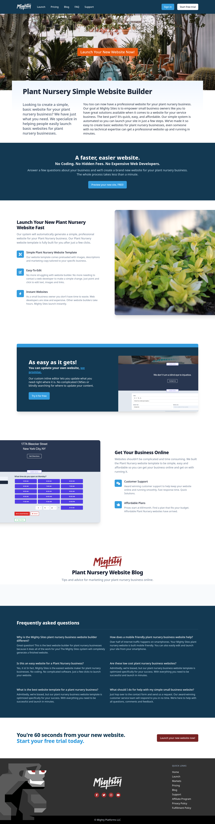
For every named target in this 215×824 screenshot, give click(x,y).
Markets (176, 781)
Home (175, 772)
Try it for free (39, 396)
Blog (67, 7)
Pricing (55, 7)
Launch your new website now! (177, 738)
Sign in (168, 7)
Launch (41, 7)
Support (89, 7)
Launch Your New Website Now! (107, 51)
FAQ (77, 7)
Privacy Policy (179, 803)
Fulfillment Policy (181, 808)
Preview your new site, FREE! (107, 184)
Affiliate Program (181, 799)
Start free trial (188, 7)
